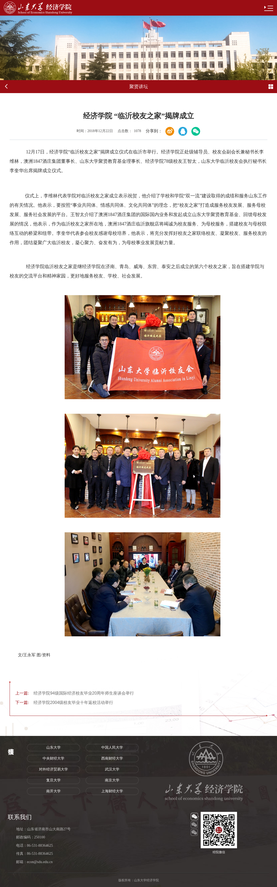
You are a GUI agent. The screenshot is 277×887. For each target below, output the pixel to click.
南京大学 (112, 780)
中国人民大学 (112, 747)
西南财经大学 (112, 758)
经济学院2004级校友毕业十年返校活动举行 (64, 702)
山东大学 (53, 747)
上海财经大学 (112, 791)
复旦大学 (53, 780)
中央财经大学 (53, 758)
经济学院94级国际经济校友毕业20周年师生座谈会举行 (74, 693)
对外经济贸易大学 (53, 769)
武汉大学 (112, 769)
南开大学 (53, 791)
